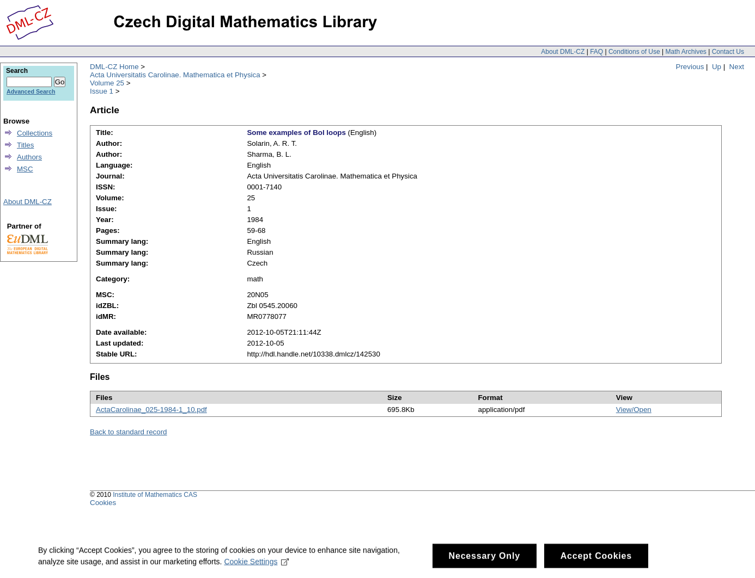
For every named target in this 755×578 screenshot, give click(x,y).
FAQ (596, 52)
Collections (34, 133)
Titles (25, 145)
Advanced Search (31, 91)
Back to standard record (128, 432)
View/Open (634, 409)
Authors (29, 157)
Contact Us (728, 52)
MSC (25, 169)
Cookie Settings (256, 564)
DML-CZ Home (114, 67)
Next (736, 67)
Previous (690, 67)
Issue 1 (101, 91)
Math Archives (685, 52)
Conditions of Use (634, 52)
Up (716, 67)
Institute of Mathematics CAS (155, 495)
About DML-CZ (562, 52)
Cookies (103, 503)
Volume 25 (107, 83)
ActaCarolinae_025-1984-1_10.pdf (151, 409)
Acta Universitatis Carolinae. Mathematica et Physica (175, 75)
